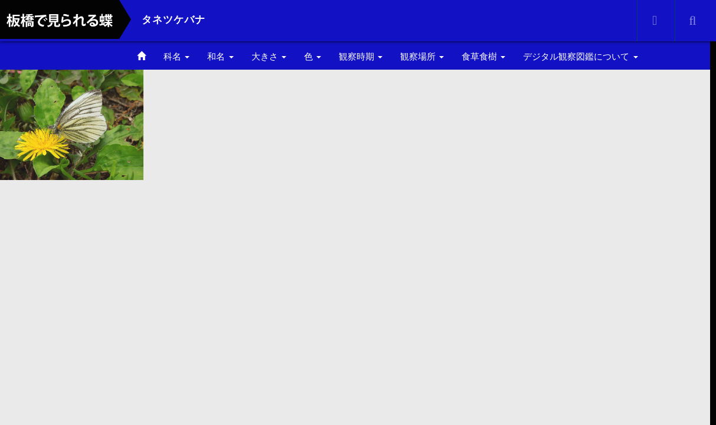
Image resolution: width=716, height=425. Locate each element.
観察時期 (360, 56)
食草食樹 (483, 56)
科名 (176, 56)
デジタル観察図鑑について (580, 56)
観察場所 (422, 56)
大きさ (268, 56)
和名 (220, 56)
